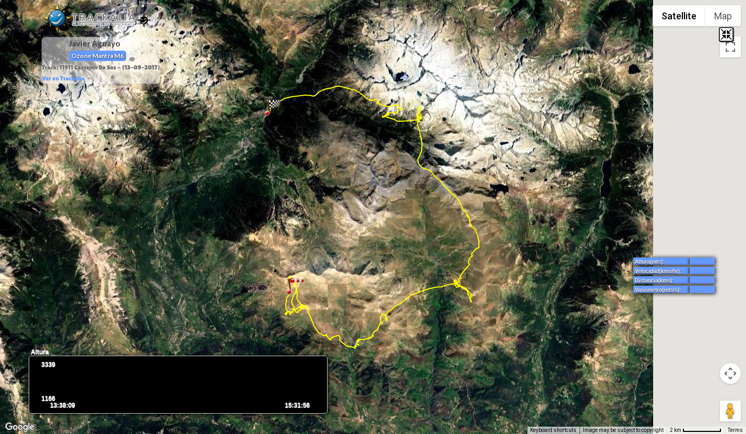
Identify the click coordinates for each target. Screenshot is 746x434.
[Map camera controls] (730, 373)
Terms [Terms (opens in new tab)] (735, 430)
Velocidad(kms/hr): (658, 271)
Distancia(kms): (654, 281)
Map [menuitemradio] (723, 15)
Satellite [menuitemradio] (678, 15)
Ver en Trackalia (63, 78)
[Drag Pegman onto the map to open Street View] (730, 411)
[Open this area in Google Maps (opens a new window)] (20, 427)
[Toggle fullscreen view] (730, 47)
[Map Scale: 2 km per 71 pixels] (696, 430)
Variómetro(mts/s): (658, 290)
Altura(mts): (650, 262)
